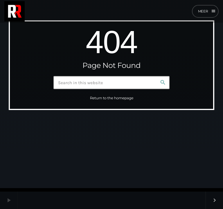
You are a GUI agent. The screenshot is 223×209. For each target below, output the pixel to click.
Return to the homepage (111, 98)
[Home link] (14, 11)
